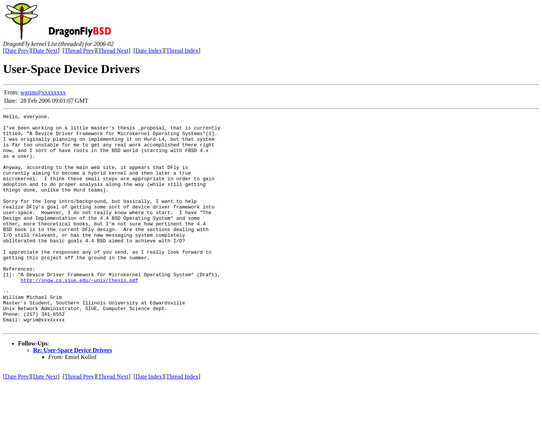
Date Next (45, 50)
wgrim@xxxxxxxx (43, 92)
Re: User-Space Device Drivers (72, 393)
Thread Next (113, 50)
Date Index (149, 50)
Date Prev (17, 50)
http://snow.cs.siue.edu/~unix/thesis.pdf (79, 313)
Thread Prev (79, 50)
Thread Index (182, 50)
